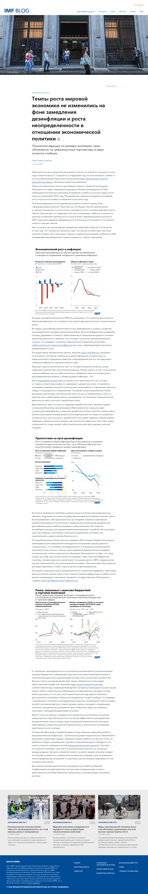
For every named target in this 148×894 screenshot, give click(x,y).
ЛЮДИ (121, 867)
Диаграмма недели (85, 12)
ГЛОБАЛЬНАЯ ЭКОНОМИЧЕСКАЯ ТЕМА (106, 864)
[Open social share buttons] (58, 139)
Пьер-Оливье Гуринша (42, 160)
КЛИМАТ (77, 863)
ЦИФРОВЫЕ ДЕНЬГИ (81, 867)
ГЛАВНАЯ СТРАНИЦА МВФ (128, 871)
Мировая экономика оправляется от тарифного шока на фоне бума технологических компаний (71, 829)
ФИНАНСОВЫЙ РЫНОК (105, 869)
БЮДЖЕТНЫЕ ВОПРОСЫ (106, 873)
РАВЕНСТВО (78, 871)
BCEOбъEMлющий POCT (128, 863)
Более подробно (33, 883)
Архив (132, 12)
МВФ (141, 12)
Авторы (122, 12)
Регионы (102, 12)
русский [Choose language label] (137, 5)
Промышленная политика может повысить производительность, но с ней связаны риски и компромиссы (28, 829)
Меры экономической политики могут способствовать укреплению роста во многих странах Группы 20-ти (117, 829)
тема (113, 12)
